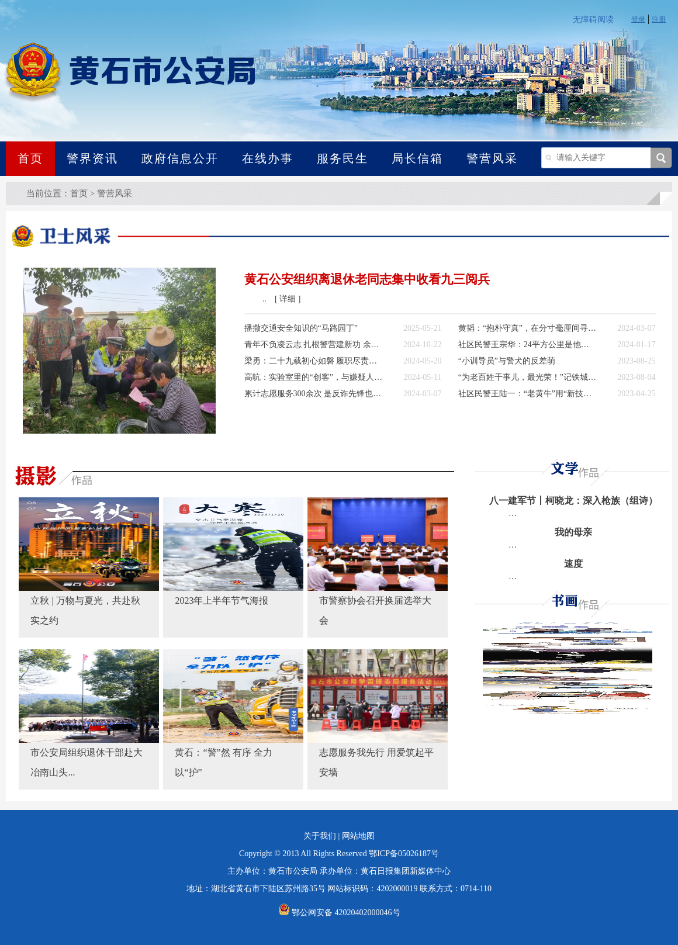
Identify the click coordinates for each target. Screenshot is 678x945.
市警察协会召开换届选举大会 (375, 610)
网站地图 (358, 836)
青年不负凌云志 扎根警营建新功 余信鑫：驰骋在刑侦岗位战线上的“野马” (313, 344)
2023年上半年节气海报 (221, 600)
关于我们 (319, 836)
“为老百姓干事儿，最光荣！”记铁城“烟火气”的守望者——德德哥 (527, 377)
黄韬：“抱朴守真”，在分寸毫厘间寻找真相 (527, 328)
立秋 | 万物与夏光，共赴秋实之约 (85, 610)
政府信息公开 (180, 158)
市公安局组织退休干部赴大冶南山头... (86, 762)
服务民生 (342, 158)
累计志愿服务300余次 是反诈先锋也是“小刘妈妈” (313, 393)
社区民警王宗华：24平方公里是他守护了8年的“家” (527, 344)
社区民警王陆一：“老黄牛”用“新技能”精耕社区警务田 (527, 393)
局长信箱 (417, 158)
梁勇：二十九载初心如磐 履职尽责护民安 (313, 360)
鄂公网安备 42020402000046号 (339, 912)
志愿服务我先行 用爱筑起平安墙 (376, 762)
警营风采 (492, 158)
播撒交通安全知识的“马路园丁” (301, 328)
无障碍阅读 (593, 19)
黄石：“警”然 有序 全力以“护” (223, 762)
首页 (30, 158)
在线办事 (267, 158)
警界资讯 (92, 158)
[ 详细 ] (287, 299)
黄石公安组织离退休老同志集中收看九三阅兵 (367, 279)
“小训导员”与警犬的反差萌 (506, 360)
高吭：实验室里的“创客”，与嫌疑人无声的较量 (313, 377)
